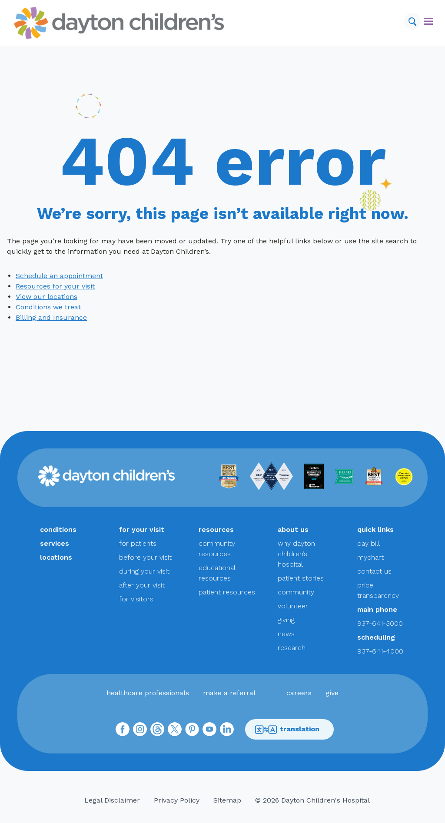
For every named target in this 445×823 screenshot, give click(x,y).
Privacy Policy (176, 800)
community (296, 592)
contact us (374, 571)
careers (299, 693)
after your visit (142, 585)
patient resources (227, 592)
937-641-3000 (380, 623)
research (292, 648)
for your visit (141, 529)
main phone (377, 609)
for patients (137, 543)
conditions (58, 529)
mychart (370, 557)
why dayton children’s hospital (296, 553)
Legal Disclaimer (112, 800)
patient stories (301, 578)
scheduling (376, 637)
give (332, 693)
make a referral (229, 693)
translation (287, 729)
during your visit (144, 571)
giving (286, 620)
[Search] (412, 21)
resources (216, 529)
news (286, 634)
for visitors (136, 599)
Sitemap (227, 800)
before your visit (145, 557)
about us (293, 529)
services (54, 543)
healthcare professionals (147, 693)
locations (56, 557)
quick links (375, 529)
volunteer (293, 606)
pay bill (368, 543)
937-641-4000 (380, 651)
